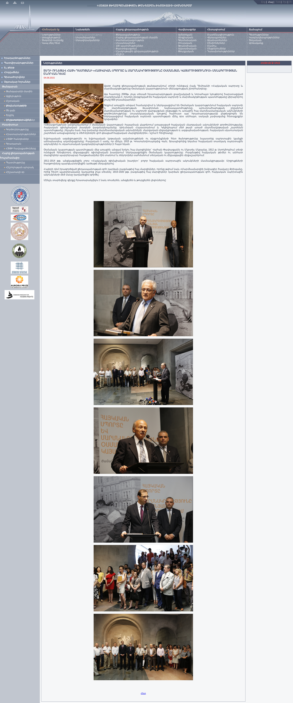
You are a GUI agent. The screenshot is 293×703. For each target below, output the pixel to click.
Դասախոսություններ (221, 51)
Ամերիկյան (185, 34)
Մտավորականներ (88, 40)
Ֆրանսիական (187, 45)
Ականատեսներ (217, 40)
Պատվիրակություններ (18, 62)
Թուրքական (186, 51)
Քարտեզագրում (126, 48)
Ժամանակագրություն (130, 40)
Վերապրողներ (216, 37)
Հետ (143, 693)
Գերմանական (187, 40)
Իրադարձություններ (17, 58)
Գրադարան (13, 143)
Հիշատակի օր (15, 172)
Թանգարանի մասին (19, 91)
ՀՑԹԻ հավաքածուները (21, 148)
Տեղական (255, 40)
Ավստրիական (187, 48)
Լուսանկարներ (85, 37)
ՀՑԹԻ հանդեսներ (18, 139)
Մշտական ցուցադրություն (16, 101)
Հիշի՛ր (120, 54)
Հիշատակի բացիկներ (21, 120)
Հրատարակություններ (21, 134)
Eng (263, 2)
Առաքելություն (51, 37)
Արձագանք (256, 43)
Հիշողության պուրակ (20, 167)
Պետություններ (259, 34)
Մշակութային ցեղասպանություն (137, 51)
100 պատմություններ (129, 45)
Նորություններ (51, 34)
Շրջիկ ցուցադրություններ (19, 116)
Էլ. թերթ (9, 67)
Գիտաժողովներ (14, 77)
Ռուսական (185, 43)
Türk (278, 2)
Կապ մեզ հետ (51, 43)
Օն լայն (11, 110)
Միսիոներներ (216, 43)
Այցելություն (13, 96)
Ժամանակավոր (16, 105)
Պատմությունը (15, 162)
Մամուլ (211, 45)
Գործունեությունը (17, 129)
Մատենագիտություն (220, 34)
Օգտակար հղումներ (17, 81)
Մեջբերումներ (216, 48)
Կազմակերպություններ (264, 37)
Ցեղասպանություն (128, 34)
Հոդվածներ (11, 72)
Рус (285, 2)
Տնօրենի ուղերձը (53, 40)
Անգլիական (185, 37)
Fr (290, 2)
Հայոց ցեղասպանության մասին (137, 37)
